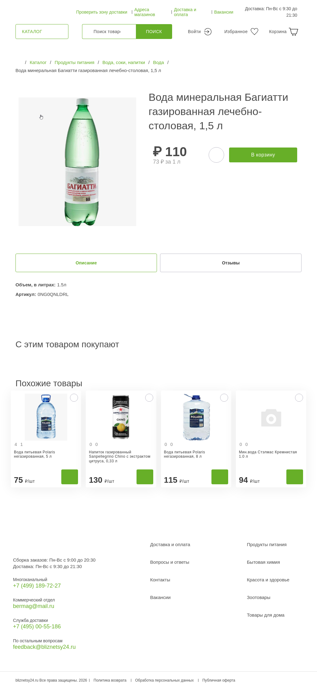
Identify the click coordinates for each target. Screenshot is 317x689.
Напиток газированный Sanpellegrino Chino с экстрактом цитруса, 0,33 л (119, 456)
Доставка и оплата (185, 12)
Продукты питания (267, 544)
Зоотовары (259, 597)
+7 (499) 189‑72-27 (37, 586)
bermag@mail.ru (33, 606)
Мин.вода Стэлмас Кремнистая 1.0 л (268, 454)
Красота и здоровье (268, 579)
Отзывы (231, 262)
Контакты (160, 579)
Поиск (154, 31)
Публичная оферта (218, 680)
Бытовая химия (263, 562)
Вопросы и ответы (169, 562)
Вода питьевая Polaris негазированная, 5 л (34, 454)
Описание (86, 262)
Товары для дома (265, 615)
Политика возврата (109, 680)
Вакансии (223, 12)
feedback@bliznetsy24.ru (44, 647)
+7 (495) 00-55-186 (37, 626)
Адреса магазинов (144, 12)
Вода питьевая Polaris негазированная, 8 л (184, 454)
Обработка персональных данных (164, 680)
